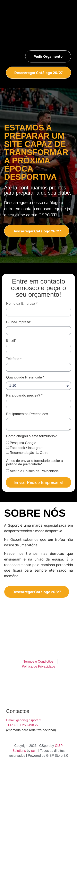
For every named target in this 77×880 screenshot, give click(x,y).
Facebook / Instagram (26, 448)
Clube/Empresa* (19, 322)
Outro (44, 453)
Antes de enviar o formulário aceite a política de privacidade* (34, 462)
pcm (34, 750)
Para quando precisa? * (24, 395)
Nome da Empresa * (21, 304)
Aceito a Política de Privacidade (34, 471)
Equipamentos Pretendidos (27, 414)
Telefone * (14, 359)
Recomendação (22, 453)
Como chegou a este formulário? (31, 436)
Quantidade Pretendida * (25, 377)
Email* (11, 341)
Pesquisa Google (23, 443)
